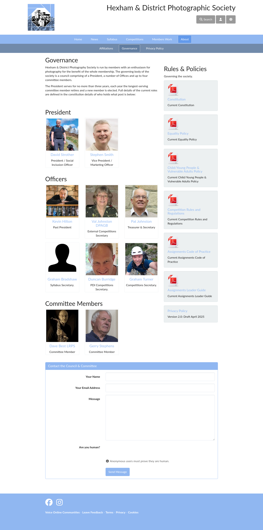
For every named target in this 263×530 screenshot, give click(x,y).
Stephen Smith (102, 154)
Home (78, 39)
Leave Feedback (92, 512)
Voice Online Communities (62, 512)
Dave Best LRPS (62, 346)
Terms (109, 512)
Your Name (93, 376)
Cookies (133, 512)
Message (94, 399)
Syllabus (112, 39)
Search (205, 19)
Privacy (120, 512)
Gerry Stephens (101, 346)
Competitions (134, 39)
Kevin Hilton (62, 221)
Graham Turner (141, 279)
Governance (129, 48)
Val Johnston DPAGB (102, 223)
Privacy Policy (155, 48)
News (94, 39)
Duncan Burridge (101, 279)
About (185, 39)
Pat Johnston (141, 221)
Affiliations (106, 48)
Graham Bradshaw (62, 279)
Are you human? (89, 447)
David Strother (62, 154)
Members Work (162, 39)
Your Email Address (87, 387)
